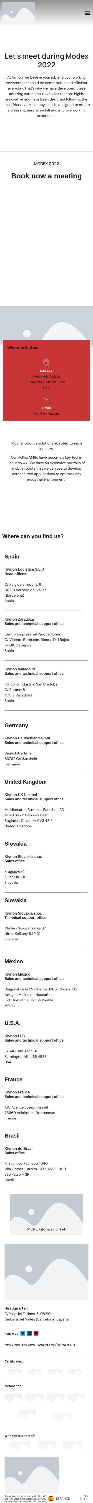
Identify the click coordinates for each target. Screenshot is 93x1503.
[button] (87, 13)
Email (46, 408)
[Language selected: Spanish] (65, 1498)
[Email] (46, 399)
